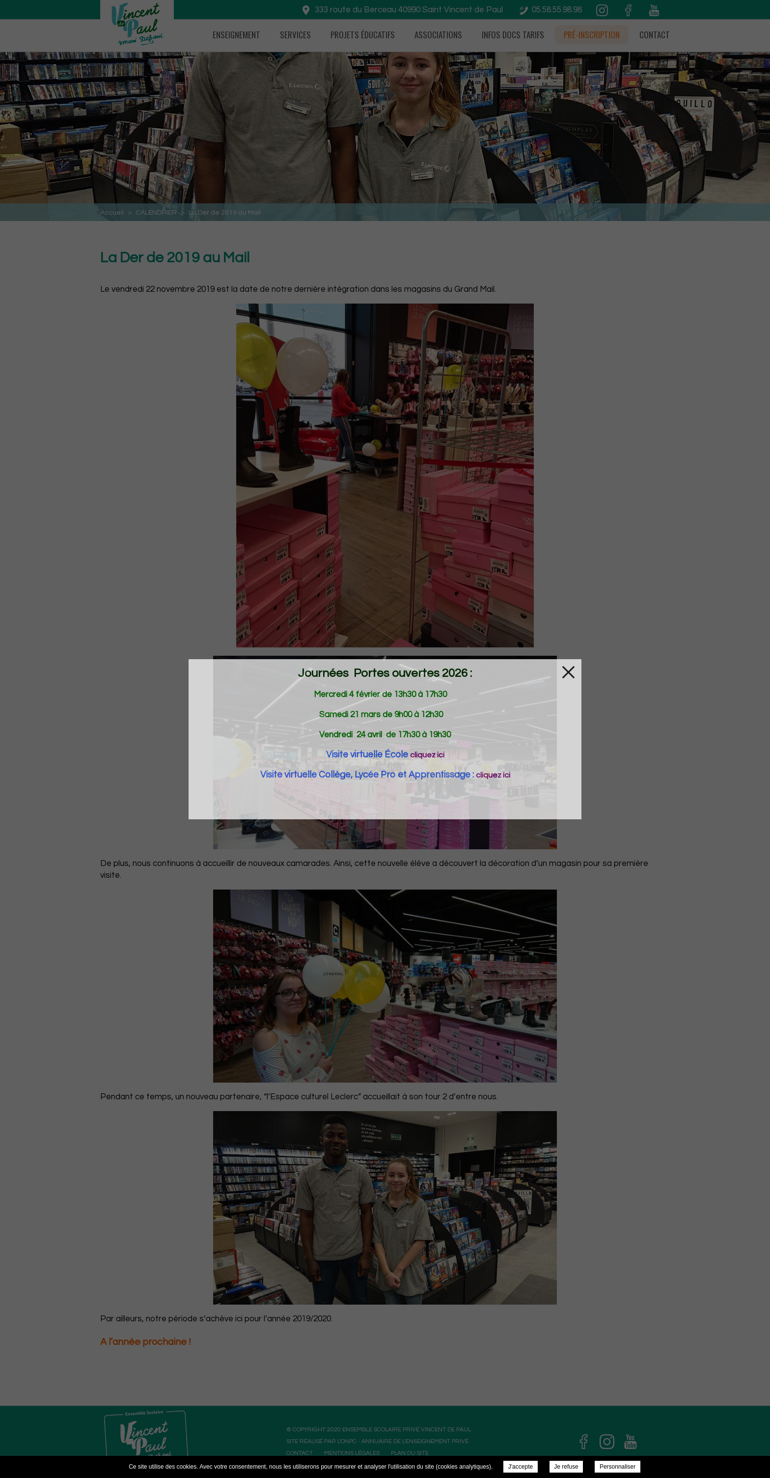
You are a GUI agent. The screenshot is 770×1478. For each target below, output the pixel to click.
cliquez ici (427, 755)
